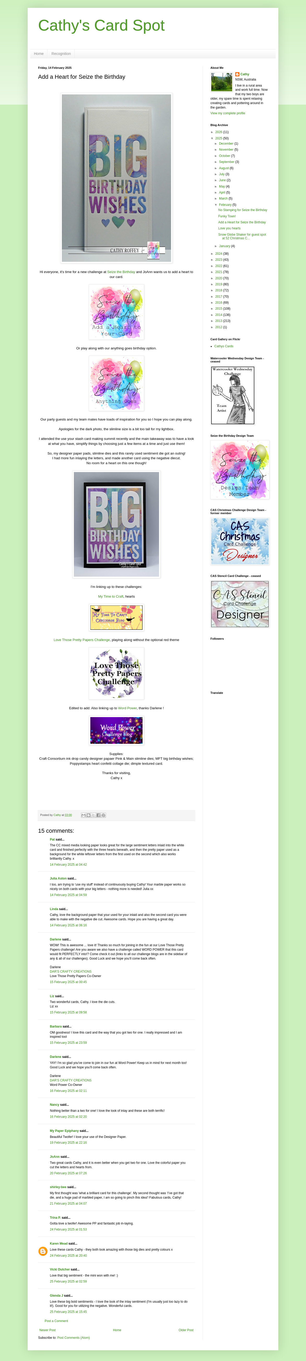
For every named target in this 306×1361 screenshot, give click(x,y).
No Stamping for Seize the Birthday (242, 210)
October (225, 156)
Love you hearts (229, 228)
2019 (219, 284)
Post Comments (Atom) (73, 1338)
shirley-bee (58, 1187)
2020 (219, 278)
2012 (219, 327)
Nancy (54, 1105)
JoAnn (55, 1157)
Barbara (56, 1026)
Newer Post (47, 1330)
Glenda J (56, 1295)
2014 (219, 315)
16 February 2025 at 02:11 (68, 1091)
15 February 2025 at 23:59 (68, 1043)
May (222, 186)
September (227, 162)
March (224, 198)
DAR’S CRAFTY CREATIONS (71, 971)
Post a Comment (56, 1321)
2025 (219, 138)
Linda (54, 909)
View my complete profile (227, 113)
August (224, 168)
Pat (52, 839)
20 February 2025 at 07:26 (68, 1173)
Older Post (186, 1330)
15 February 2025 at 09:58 (68, 1012)
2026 (219, 132)
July (222, 174)
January (225, 246)
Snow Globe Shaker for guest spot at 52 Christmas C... (242, 236)
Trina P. (55, 1218)
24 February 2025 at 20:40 (68, 1255)
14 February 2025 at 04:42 (68, 864)
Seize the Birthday (121, 272)
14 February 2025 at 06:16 (68, 925)
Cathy (244, 74)
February (225, 205)
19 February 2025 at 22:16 (68, 1142)
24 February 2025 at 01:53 (68, 1229)
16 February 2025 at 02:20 (68, 1117)
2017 (219, 296)
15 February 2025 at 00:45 (68, 982)
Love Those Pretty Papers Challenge (82, 640)
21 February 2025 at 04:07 (68, 1203)
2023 (219, 260)
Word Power (127, 708)
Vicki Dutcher (60, 1269)
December (226, 143)
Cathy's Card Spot (101, 25)
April (222, 192)
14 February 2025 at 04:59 (68, 895)
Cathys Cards (223, 346)
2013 (219, 321)
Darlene (56, 939)
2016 (219, 302)
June (223, 180)
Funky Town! (227, 216)
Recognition (61, 54)
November (226, 149)
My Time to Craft (110, 596)
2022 (219, 266)
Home (39, 54)
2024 (219, 254)
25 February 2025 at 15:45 (68, 1312)
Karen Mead (59, 1243)
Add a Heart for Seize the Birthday (242, 222)
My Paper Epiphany (64, 1131)
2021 (219, 272)
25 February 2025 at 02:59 (68, 1281)
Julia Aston (58, 878)
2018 (219, 290)
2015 (219, 308)
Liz (52, 996)
